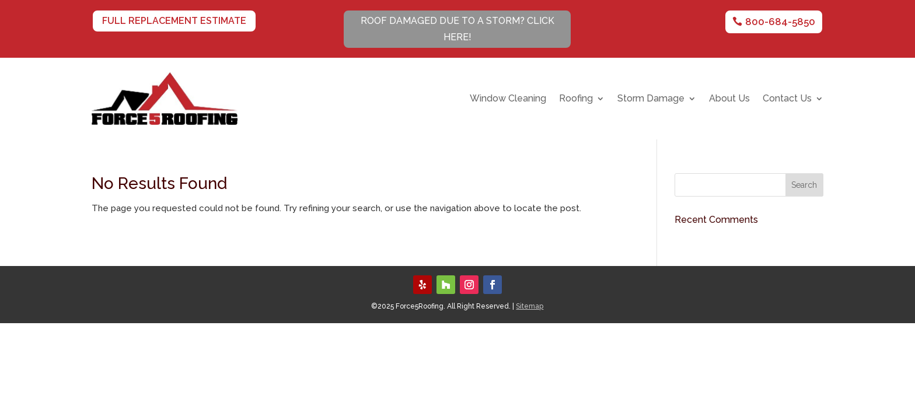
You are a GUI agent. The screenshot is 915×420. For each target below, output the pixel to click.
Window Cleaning (508, 99)
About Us (729, 99)
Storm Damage (650, 99)
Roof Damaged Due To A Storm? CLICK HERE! (457, 28)
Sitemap (529, 306)
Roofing (576, 99)
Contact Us (787, 99)
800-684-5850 (780, 21)
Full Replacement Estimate (174, 20)
